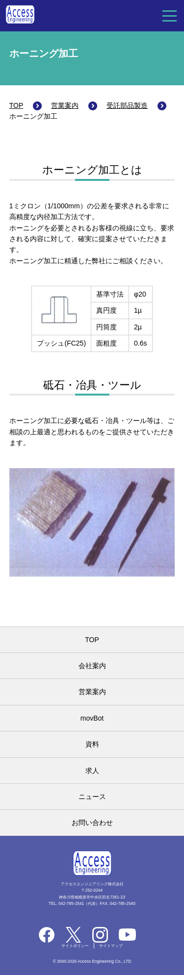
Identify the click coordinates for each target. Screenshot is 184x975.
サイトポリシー (75, 945)
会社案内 (92, 666)
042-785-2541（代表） (79, 903)
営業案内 (65, 105)
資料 (92, 744)
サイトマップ (111, 945)
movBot (92, 718)
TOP (16, 105)
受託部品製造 (127, 105)
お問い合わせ (92, 822)
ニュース (92, 796)
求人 (92, 771)
